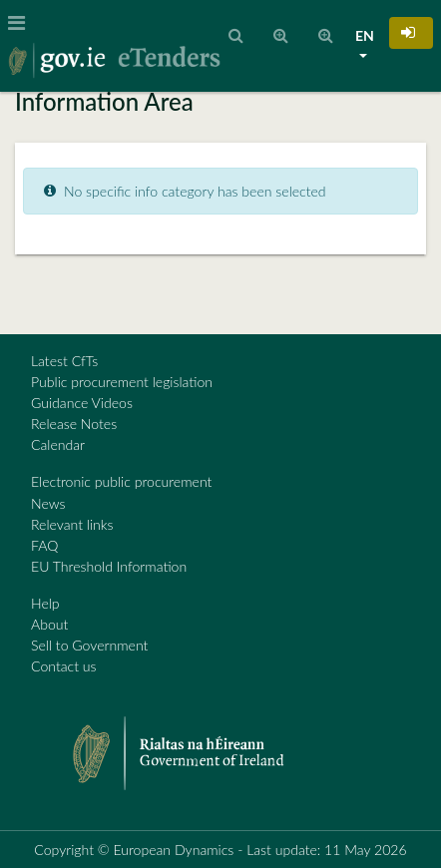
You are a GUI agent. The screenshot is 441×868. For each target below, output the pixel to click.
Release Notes (74, 423)
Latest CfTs (64, 360)
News (48, 503)
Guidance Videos (82, 402)
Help (45, 603)
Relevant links (72, 524)
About (49, 624)
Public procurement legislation (122, 381)
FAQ (44, 545)
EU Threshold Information (109, 566)
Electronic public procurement (121, 481)
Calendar (58, 444)
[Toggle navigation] (22, 22)
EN (364, 35)
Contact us (64, 665)
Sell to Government (89, 645)
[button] (411, 33)
